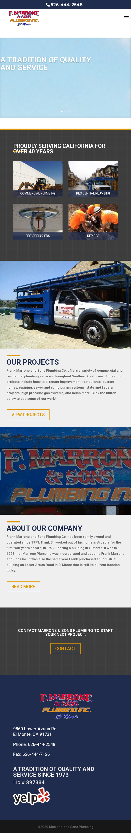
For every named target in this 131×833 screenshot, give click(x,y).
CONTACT (65, 648)
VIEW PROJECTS (28, 414)
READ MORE (23, 586)
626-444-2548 (41, 744)
